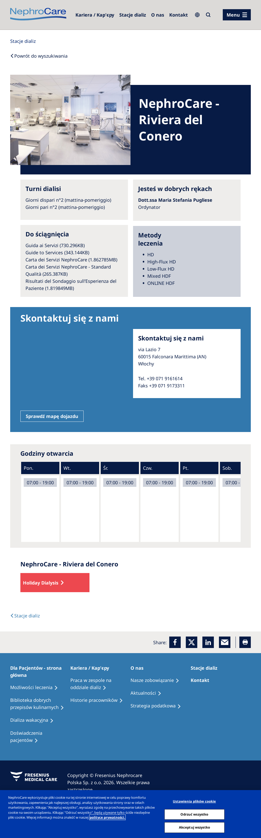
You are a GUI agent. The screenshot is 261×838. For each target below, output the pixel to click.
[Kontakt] (178, 14)
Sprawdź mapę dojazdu (52, 416)
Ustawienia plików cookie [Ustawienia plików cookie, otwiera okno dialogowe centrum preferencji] (194, 801)
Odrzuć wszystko (194, 814)
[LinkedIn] (208, 642)
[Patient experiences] (40, 736)
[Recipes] (40, 703)
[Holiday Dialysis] (34, 720)
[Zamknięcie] (252, 813)
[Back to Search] (39, 55)
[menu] (237, 14)
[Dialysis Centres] (95, 14)
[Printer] (245, 642)
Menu (233, 15)
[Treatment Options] (36, 687)
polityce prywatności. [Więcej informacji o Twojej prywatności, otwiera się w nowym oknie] (107, 817)
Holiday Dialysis (40, 583)
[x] (191, 642)
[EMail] (224, 642)
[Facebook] (175, 642)
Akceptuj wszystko (194, 827)
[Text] (25, 615)
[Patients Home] (40, 671)
